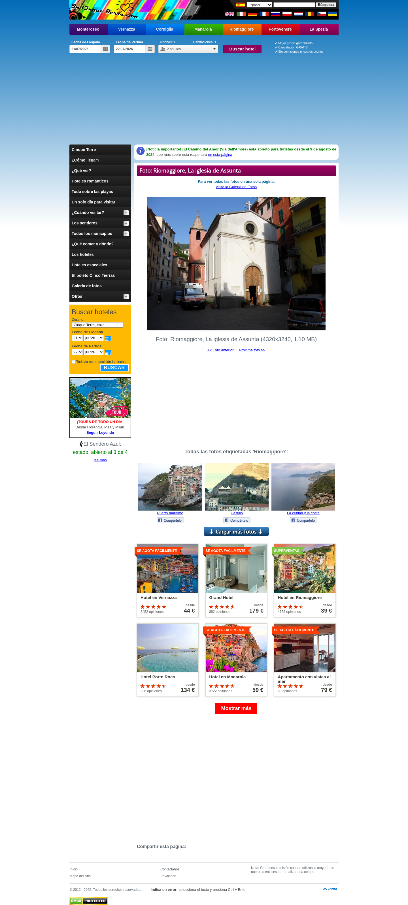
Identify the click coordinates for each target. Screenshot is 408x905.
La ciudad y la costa (303, 513)
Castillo (237, 513)
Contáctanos (169, 869)
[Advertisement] (204, 95)
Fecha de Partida (129, 42)
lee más (100, 460)
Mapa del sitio (80, 876)
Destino (77, 320)
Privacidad (168, 876)
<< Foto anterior (220, 350)
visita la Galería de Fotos (236, 187)
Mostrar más (236, 708)
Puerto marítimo (170, 513)
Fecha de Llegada (85, 42)
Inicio (74, 869)
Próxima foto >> (252, 350)
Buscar (114, 367)
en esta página (220, 154)
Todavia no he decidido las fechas (101, 362)
